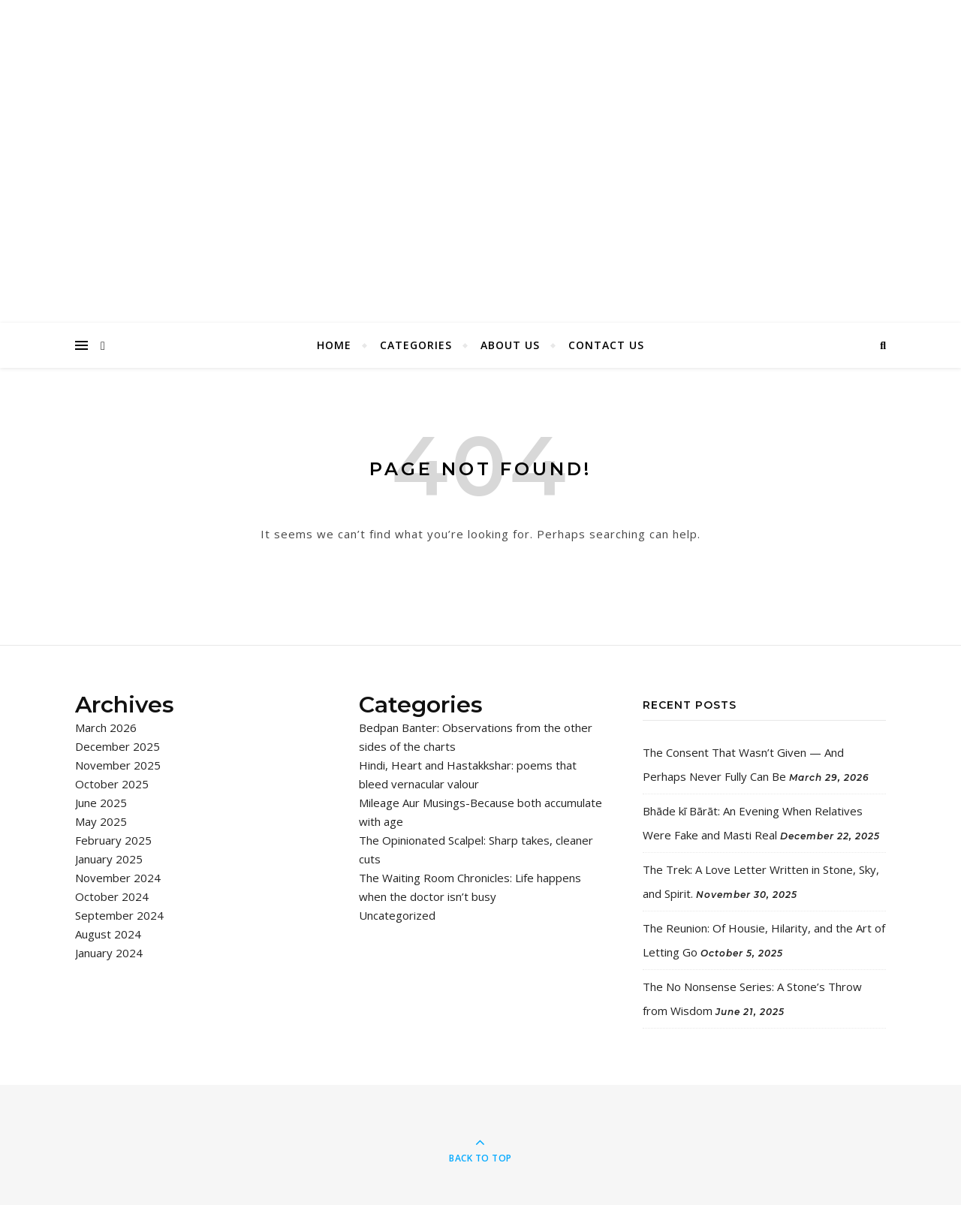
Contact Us (606, 345)
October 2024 (112, 896)
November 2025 (118, 765)
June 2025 (101, 802)
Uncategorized (397, 915)
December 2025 (117, 746)
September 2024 (119, 915)
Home (334, 345)
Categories (416, 345)
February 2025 (113, 840)
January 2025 (109, 858)
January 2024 (109, 952)
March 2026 (106, 727)
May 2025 (101, 821)
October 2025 (112, 783)
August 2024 (108, 933)
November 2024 (118, 877)
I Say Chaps (480, 145)
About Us (510, 345)
